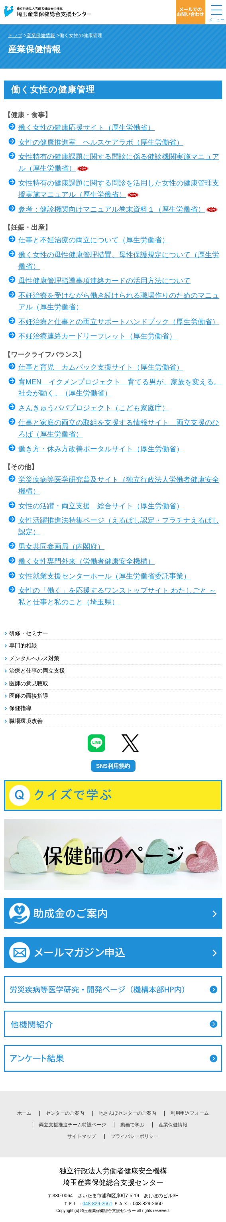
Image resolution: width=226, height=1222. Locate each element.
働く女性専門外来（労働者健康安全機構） (86, 561)
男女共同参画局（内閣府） (61, 547)
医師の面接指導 (28, 696)
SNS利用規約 (113, 766)
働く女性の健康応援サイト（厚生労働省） (86, 128)
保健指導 (20, 708)
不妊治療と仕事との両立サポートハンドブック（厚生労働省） (118, 322)
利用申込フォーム (190, 1113)
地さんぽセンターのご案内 (127, 1113)
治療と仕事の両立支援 (37, 670)
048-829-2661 (97, 1203)
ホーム (24, 1113)
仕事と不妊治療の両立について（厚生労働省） (93, 240)
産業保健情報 (40, 35)
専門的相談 (23, 645)
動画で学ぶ (132, 1125)
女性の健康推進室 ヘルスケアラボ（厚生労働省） (100, 142)
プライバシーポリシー (135, 1136)
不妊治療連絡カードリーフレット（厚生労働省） (97, 336)
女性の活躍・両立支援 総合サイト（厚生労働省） (100, 506)
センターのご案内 (65, 1113)
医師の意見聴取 (28, 683)
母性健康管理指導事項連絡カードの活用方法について (104, 281)
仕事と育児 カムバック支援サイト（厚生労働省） (100, 367)
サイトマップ (81, 1136)
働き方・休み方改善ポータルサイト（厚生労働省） (100, 449)
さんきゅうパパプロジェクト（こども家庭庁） (93, 408)
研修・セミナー (28, 633)
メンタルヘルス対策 (34, 658)
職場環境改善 (26, 721)
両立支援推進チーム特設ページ (72, 1125)
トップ (15, 35)
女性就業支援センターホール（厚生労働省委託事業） (104, 576)
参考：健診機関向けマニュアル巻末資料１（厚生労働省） (111, 209)
